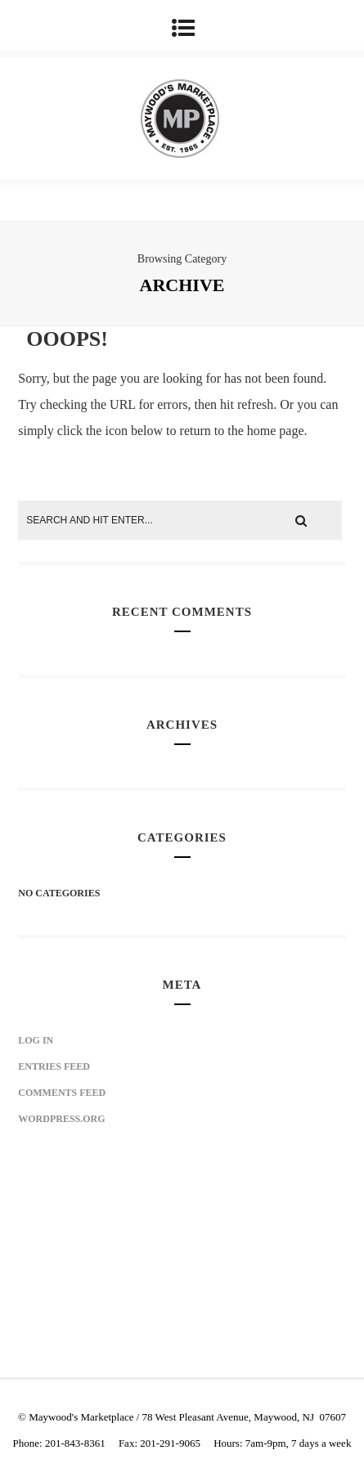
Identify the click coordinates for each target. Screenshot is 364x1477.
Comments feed (62, 1092)
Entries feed (54, 1066)
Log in (35, 1040)
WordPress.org (61, 1119)
